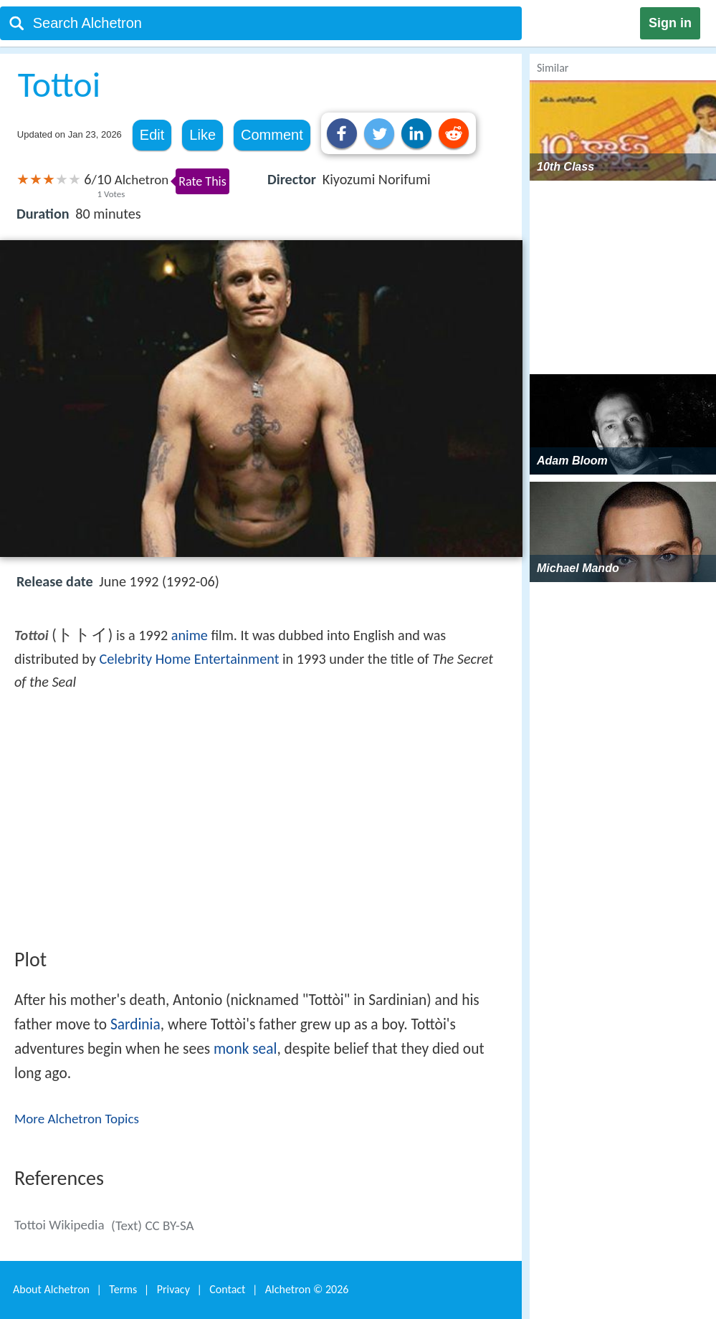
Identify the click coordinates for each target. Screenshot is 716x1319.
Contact (227, 1289)
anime (189, 635)
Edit (152, 135)
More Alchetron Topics (76, 1118)
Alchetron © (307, 1289)
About (51, 1289)
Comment (272, 135)
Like (202, 135)
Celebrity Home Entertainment (190, 658)
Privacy (173, 1289)
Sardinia (135, 1024)
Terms (123, 1289)
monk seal (245, 1048)
